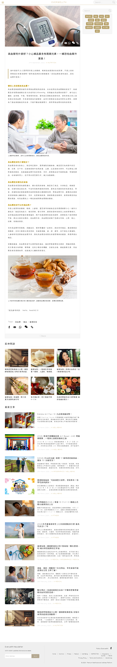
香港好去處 (98, 23)
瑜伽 (95, 16)
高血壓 (18, 322)
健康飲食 (33, 322)
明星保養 (89, 23)
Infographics (59, 471)
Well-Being (57, 427)
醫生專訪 (88, 16)
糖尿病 (104, 20)
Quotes (103, 655)
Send (35, 656)
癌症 (107, 16)
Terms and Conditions (96, 658)
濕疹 (97, 20)
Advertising (108, 658)
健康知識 (89, 27)
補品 (25, 322)
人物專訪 (97, 27)
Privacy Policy (82, 658)
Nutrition (52, 62)
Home (54, 654)
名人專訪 (105, 27)
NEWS (110, 655)
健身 (97, 31)
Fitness (56, 515)
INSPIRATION (95, 654)
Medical (55, 559)
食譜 (101, 16)
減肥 (106, 23)
